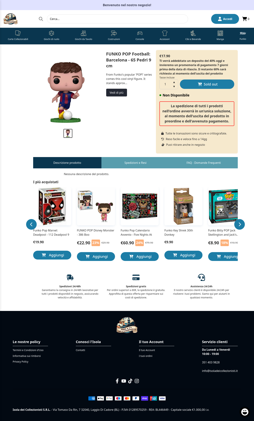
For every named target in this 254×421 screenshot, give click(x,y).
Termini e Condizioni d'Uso (28, 350)
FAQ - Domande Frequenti (204, 163)
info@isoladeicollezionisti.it (220, 371)
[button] (18, 36)
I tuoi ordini (145, 356)
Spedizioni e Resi (135, 163)
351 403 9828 (211, 362)
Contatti (80, 350)
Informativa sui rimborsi (27, 356)
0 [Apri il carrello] (245, 19)
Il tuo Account (147, 350)
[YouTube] (123, 381)
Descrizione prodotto (67, 163)
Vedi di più (116, 93)
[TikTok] (130, 381)
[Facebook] (117, 381)
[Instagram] (136, 381)
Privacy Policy (20, 361)
